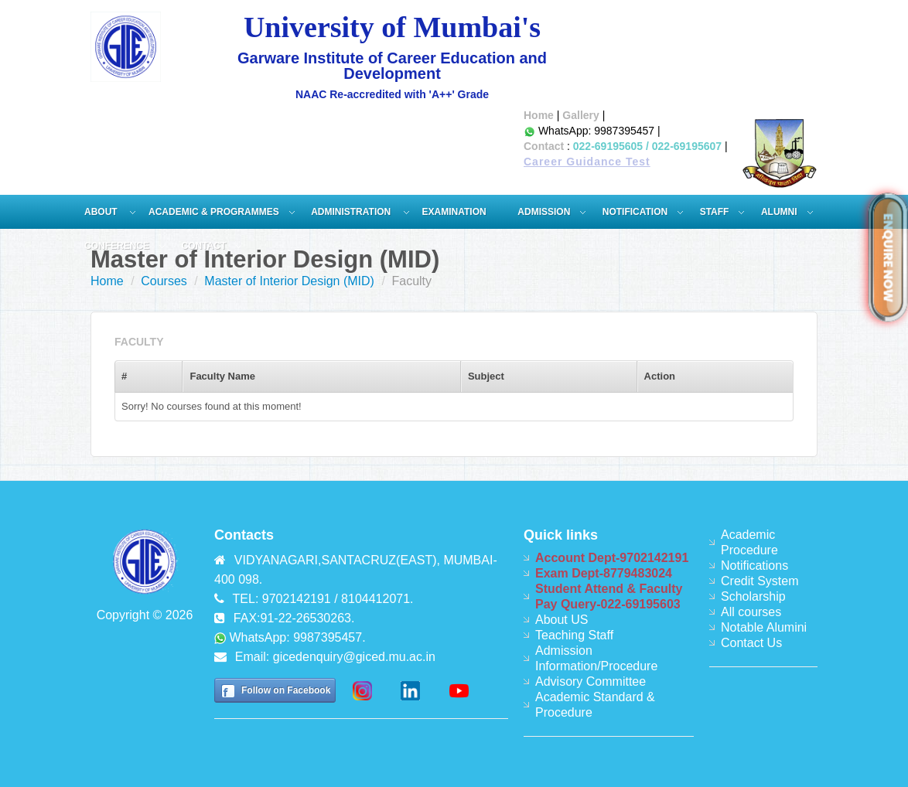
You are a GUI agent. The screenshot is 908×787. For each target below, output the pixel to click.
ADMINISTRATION (352, 211)
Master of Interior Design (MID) (289, 281)
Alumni (779, 211)
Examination (454, 211)
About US (561, 619)
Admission (543, 211)
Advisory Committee (590, 681)
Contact (544, 146)
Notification (634, 211)
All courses (751, 611)
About (102, 211)
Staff (714, 211)
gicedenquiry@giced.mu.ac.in (354, 656)
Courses (164, 281)
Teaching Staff (574, 635)
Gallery (580, 115)
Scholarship (753, 596)
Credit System (759, 581)
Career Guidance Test (587, 161)
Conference (116, 245)
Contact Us (751, 642)
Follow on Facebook (285, 690)
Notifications (754, 565)
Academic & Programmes (213, 211)
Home (539, 115)
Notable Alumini (764, 627)
